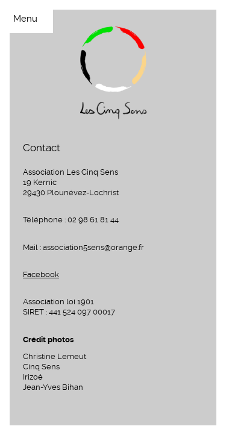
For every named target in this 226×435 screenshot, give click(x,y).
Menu (25, 18)
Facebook (41, 274)
